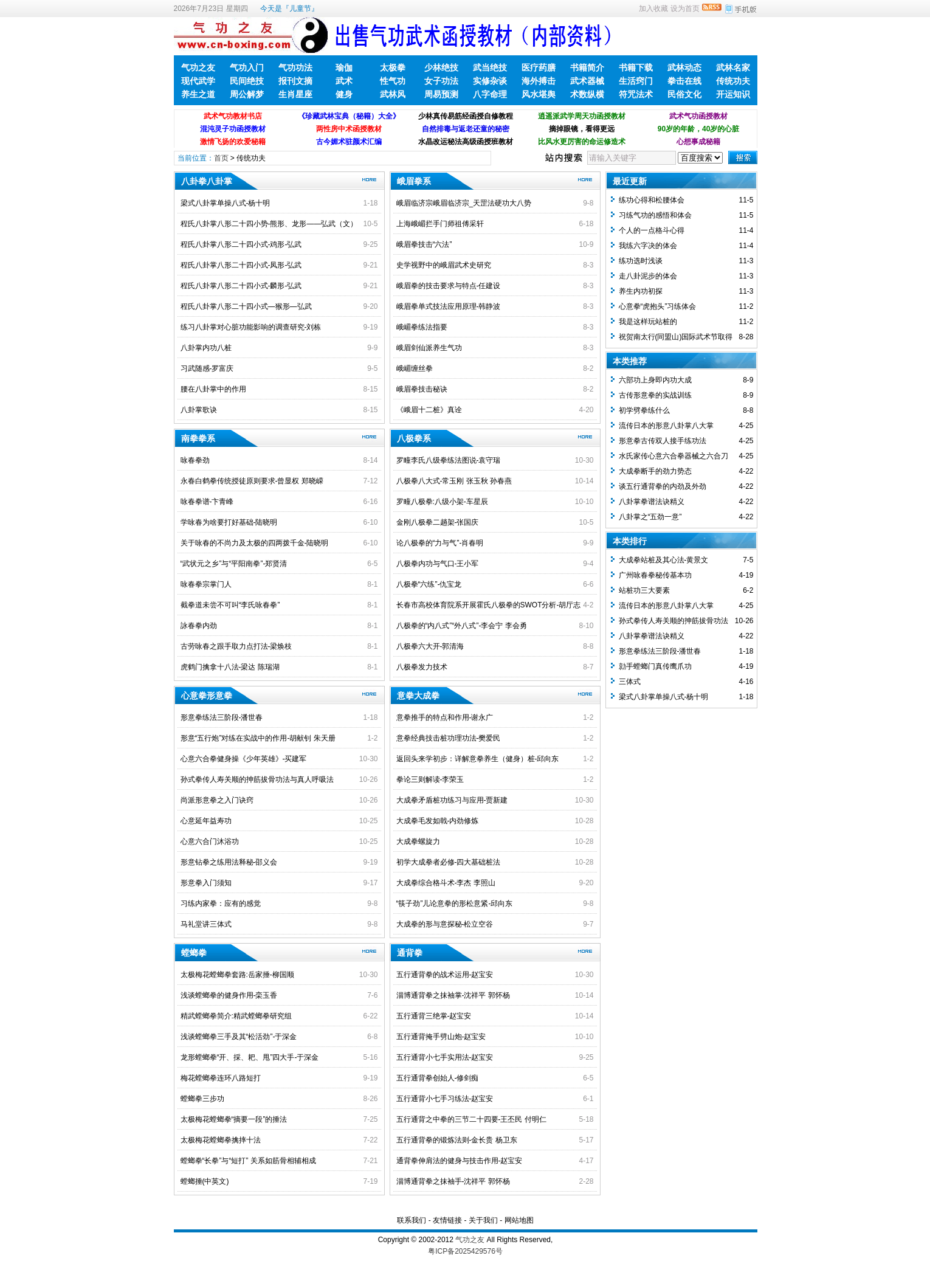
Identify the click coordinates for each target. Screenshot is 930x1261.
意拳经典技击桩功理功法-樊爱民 (448, 738)
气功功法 (295, 67)
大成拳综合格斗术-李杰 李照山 (445, 883)
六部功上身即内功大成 (655, 380)
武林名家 (733, 67)
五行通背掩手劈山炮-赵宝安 (441, 1036)
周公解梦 (247, 94)
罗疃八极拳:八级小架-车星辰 (442, 501)
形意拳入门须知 (206, 883)
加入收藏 (653, 8)
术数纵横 (587, 94)
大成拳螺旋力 (418, 841)
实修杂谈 (490, 81)
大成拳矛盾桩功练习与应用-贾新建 (452, 800)
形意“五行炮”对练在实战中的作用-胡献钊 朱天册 (258, 738)
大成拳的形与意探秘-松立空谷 (445, 924)
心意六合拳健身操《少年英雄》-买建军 (244, 759)
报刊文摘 (295, 81)
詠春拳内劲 (199, 625)
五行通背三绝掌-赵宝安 (434, 1016)
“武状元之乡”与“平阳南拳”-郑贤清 (234, 563)
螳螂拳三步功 (202, 1098)
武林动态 (684, 67)
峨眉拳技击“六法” (424, 244)
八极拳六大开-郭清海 (430, 646)
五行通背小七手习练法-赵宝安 (445, 1098)
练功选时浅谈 (641, 261)
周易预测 (441, 94)
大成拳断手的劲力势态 (655, 471)
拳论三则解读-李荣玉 (430, 779)
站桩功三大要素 (644, 590)
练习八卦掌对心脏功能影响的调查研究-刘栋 (251, 327)
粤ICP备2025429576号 (465, 1251)
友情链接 (447, 1220)
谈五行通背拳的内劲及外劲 (662, 486)
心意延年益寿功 (206, 821)
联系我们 (411, 1220)
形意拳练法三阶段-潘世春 (222, 717)
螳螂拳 (194, 953)
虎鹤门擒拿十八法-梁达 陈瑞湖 (230, 667)
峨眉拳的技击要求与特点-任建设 (448, 286)
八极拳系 (414, 438)
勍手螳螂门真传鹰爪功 (655, 666)
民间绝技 (247, 81)
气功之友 (198, 67)
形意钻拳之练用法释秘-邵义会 (229, 862)
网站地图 (519, 1220)
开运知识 (733, 94)
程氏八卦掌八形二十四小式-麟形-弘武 (241, 286)
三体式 (630, 681)
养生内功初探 (641, 291)
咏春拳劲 (195, 460)
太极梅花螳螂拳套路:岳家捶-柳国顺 (237, 974)
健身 (344, 94)
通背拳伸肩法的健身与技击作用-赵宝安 (459, 1160)
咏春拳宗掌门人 (206, 584)
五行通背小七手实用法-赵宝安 (445, 1057)
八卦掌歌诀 (199, 410)
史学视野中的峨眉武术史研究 (443, 265)
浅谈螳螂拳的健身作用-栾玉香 (229, 995)
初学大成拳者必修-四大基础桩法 (448, 862)
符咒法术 (636, 94)
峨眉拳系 (414, 181)
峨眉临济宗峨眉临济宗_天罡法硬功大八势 (464, 203)
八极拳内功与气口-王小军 (437, 563)
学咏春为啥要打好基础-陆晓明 (229, 522)
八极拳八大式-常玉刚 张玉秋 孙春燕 (454, 481)
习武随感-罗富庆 (207, 368)
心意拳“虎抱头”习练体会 (658, 306)
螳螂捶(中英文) (205, 1181)
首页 (221, 158)
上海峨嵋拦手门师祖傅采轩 (440, 223)
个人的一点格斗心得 (651, 230)
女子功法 (441, 81)
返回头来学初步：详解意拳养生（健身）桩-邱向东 (477, 759)
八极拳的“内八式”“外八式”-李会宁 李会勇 (461, 625)
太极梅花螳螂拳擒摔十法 (221, 1140)
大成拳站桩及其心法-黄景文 (664, 560)
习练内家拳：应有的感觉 (221, 903)
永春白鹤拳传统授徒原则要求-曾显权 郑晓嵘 (252, 481)
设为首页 (685, 8)
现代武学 (198, 81)
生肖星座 (295, 94)
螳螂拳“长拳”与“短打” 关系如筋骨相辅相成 (248, 1160)
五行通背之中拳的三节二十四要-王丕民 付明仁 (471, 1119)
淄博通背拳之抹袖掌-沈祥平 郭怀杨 (453, 995)
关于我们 (483, 1220)
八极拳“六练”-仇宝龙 (429, 584)
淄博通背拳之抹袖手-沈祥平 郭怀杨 (453, 1181)
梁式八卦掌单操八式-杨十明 (225, 203)
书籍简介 (587, 67)
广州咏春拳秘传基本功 (655, 575)
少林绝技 (441, 67)
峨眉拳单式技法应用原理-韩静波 (448, 306)
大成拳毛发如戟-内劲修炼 (437, 821)
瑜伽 (344, 67)
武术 (344, 81)
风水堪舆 (539, 94)
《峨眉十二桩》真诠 (429, 410)
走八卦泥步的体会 (648, 276)
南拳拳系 (198, 438)
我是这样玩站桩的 (648, 321)
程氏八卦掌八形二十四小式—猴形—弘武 (246, 306)
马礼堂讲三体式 (206, 924)
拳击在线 (684, 81)
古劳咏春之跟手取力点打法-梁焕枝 (236, 646)
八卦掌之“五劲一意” (650, 517)
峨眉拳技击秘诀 (421, 389)
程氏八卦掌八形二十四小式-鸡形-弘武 (241, 244)
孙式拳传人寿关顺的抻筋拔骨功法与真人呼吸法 (257, 779)
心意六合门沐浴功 (210, 841)
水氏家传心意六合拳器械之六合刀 (673, 456)
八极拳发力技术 (421, 667)
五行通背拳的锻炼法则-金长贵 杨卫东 (456, 1140)
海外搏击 (539, 81)
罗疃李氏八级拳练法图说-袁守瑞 (448, 460)
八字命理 (490, 94)
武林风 (392, 94)
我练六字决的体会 (648, 245)
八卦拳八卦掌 (206, 181)
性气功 (392, 81)
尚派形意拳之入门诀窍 (217, 800)
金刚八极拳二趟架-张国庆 (437, 522)
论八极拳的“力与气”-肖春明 (440, 543)
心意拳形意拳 (206, 695)
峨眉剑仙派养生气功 (429, 348)
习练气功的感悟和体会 (655, 215)
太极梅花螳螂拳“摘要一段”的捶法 (234, 1119)
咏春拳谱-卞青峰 (207, 501)
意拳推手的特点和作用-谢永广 (445, 717)
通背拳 (409, 953)
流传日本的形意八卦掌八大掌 (666, 425)
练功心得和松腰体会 (651, 200)
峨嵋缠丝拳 (414, 368)
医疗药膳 (539, 67)
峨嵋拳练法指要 (421, 327)
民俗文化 (684, 94)
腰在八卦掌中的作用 (213, 389)
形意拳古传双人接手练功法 (662, 441)
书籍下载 (636, 67)
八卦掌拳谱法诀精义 (651, 501)
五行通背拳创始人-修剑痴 (437, 1078)
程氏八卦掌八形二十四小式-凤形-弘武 (241, 265)
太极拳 (392, 67)
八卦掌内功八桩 (206, 348)
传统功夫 (733, 81)
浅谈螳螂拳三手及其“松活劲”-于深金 (239, 1036)
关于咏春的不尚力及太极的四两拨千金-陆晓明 (255, 543)
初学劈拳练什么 (644, 410)
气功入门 (247, 67)
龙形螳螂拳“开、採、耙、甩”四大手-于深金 (250, 1057)
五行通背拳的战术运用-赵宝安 (445, 974)
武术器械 (587, 81)
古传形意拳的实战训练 (655, 395)
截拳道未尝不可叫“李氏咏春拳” (230, 605)
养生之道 (198, 94)
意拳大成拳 (418, 695)
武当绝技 (490, 67)
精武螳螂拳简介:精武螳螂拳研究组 (236, 1016)
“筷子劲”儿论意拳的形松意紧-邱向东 (454, 903)
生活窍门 (636, 81)
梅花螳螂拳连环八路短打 (221, 1078)
